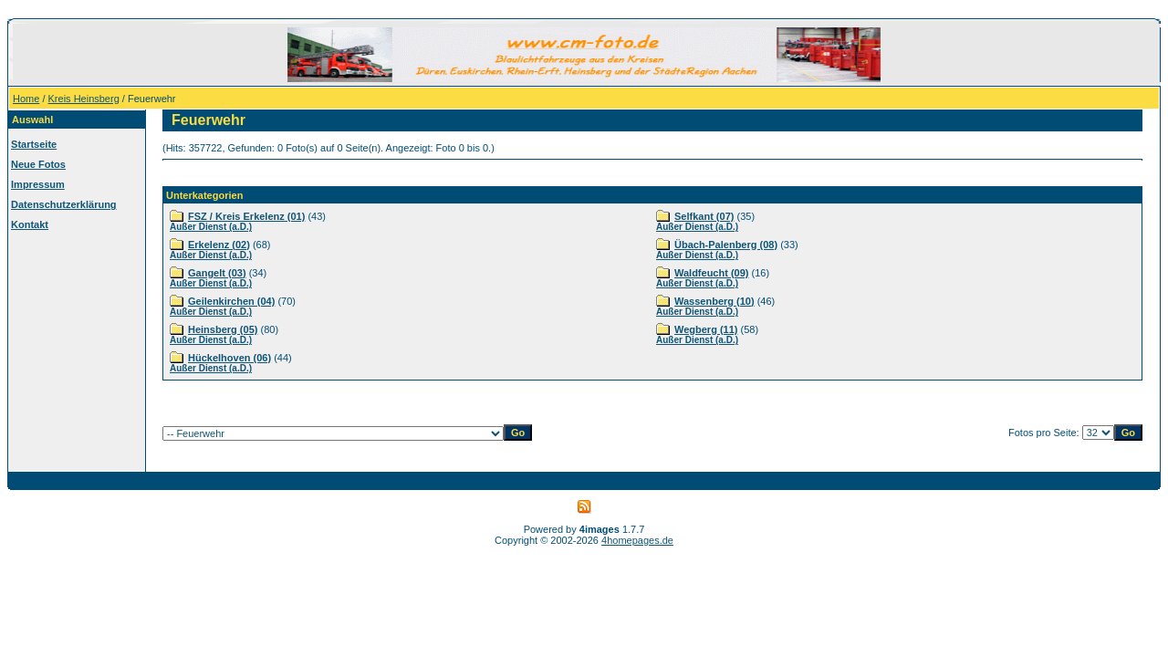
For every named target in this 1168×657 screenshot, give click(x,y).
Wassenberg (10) (714, 301)
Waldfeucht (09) (711, 272)
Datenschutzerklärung (64, 204)
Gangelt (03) (217, 272)
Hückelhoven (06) (229, 357)
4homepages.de (637, 540)
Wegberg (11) (705, 329)
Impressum (38, 184)
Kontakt (29, 224)
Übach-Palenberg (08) (725, 244)
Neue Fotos (38, 164)
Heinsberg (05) (222, 329)
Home (26, 98)
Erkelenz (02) (219, 244)
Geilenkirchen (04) (231, 301)
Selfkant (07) (704, 216)
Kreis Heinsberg (84, 98)
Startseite (34, 144)
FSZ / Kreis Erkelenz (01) (246, 216)
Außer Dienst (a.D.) (211, 227)
